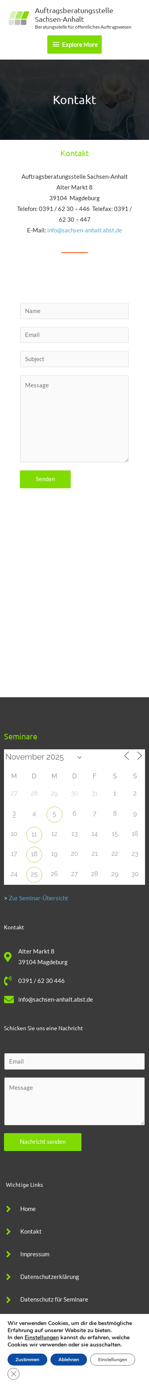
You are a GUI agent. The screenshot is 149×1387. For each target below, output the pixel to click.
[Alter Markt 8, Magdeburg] (74, 621)
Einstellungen (42, 1337)
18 (34, 854)
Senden (45, 479)
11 (34, 834)
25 (34, 874)
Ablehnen (68, 1359)
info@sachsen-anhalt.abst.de (84, 230)
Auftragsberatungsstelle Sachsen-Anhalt (74, 14)
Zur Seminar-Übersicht (38, 898)
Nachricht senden (43, 1141)
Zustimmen (27, 1359)
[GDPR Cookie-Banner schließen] (13, 1374)
